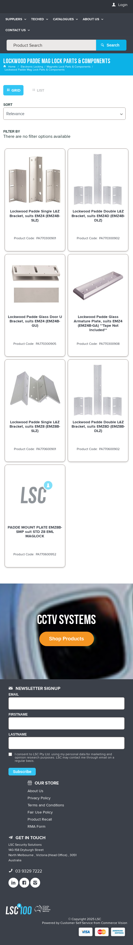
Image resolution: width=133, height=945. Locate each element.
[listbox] (64, 113)
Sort (7, 105)
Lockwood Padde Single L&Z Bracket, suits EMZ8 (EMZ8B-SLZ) (35, 426)
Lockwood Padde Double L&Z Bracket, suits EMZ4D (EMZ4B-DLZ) (98, 215)
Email (13, 694)
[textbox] (51, 45)
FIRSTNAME (18, 714)
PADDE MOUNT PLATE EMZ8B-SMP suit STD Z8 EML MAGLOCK (35, 531)
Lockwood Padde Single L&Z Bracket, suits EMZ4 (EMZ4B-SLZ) (35, 215)
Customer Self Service (76, 922)
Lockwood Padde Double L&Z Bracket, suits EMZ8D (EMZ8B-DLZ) (98, 426)
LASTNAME (17, 734)
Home (9, 66)
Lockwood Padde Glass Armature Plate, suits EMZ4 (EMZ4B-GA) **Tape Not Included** (98, 323)
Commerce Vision (114, 922)
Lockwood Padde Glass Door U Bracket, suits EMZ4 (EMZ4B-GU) (35, 321)
